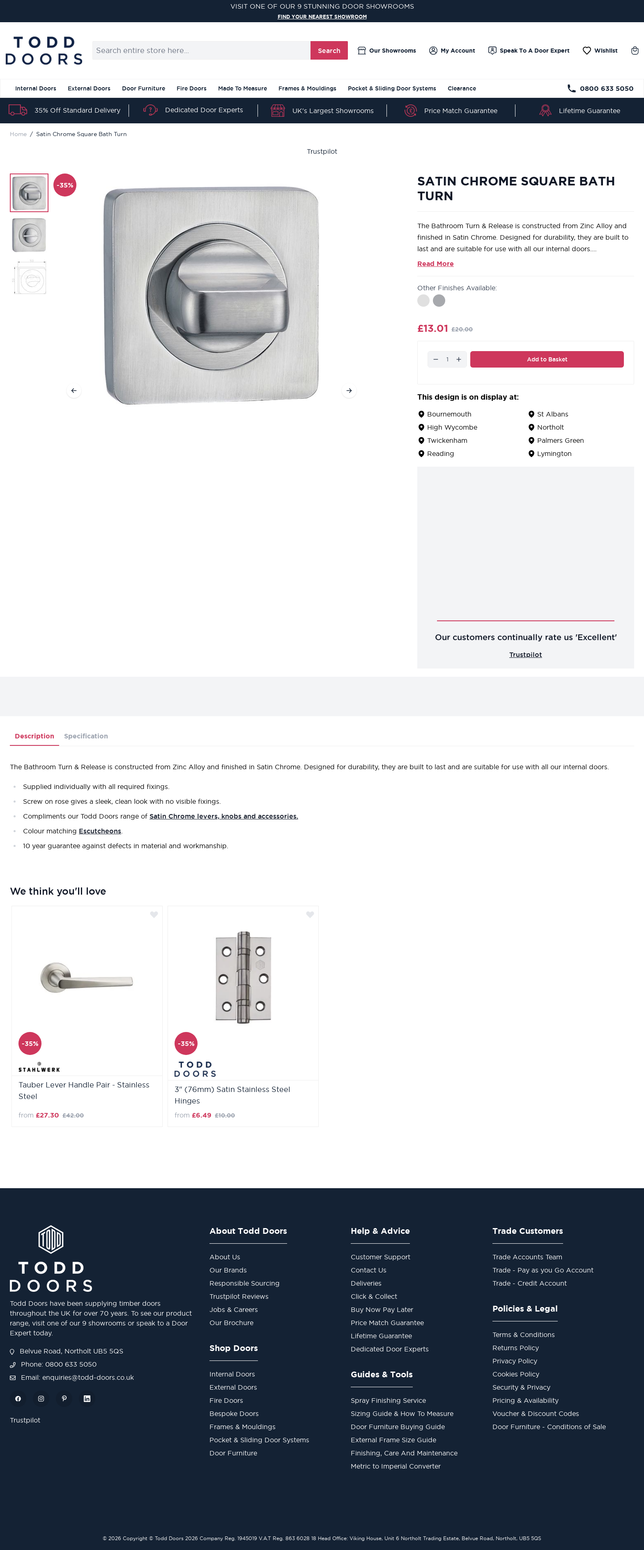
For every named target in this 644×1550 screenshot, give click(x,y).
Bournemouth (449, 414)
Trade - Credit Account (529, 1283)
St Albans (552, 414)
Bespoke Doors (234, 1413)
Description (34, 736)
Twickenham (447, 440)
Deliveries (366, 1283)
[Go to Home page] (44, 50)
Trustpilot (322, 151)
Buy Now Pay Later (382, 1309)
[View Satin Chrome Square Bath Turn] (29, 193)
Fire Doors (192, 88)
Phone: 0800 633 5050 (53, 1364)
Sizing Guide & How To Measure (402, 1413)
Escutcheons (100, 831)
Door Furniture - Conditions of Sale (549, 1426)
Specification (86, 736)
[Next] (349, 390)
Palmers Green (560, 440)
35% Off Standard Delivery (77, 110)
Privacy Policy (514, 1361)
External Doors (89, 88)
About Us (224, 1257)
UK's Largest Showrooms (333, 110)
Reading (440, 453)
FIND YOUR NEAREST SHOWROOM (322, 16)
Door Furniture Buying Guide (398, 1426)
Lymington (554, 453)
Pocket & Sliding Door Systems (392, 88)
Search (329, 50)
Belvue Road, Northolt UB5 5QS (66, 1351)
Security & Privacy (521, 1387)
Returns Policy (515, 1347)
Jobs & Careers (233, 1309)
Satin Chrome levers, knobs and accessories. (224, 816)
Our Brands (228, 1270)
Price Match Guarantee (460, 110)
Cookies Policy (515, 1374)
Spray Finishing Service (388, 1400)
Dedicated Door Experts (204, 109)
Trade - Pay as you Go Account (542, 1270)
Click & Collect (374, 1296)
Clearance (462, 88)
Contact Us (368, 1270)
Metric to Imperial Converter (396, 1466)
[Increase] (459, 359)
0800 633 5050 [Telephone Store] (600, 88)
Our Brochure (231, 1322)
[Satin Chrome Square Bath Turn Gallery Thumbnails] (29, 235)
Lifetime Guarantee (589, 110)
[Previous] (74, 390)
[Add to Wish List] (154, 914)
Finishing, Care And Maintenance (404, 1453)
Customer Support (380, 1257)
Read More (435, 263)
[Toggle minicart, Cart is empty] (635, 50)
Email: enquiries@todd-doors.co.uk (72, 1377)
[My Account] (452, 50)
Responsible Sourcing (244, 1283)
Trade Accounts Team (527, 1257)
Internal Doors (35, 88)
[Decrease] (436, 359)
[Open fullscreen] (211, 292)
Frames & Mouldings (307, 88)
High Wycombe (452, 427)
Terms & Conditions (523, 1334)
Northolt (550, 427)
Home (18, 134)
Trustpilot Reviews (239, 1296)
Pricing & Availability (525, 1400)
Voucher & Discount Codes (535, 1413)
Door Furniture (143, 88)
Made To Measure (242, 88)
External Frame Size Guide (393, 1440)
